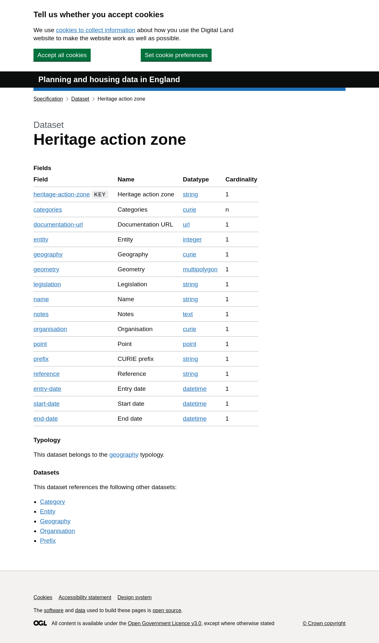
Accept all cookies (62, 55)
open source (166, 610)
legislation (47, 284)
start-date (46, 403)
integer (192, 239)
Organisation (57, 530)
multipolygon (200, 269)
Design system (135, 597)
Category (52, 501)
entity (40, 239)
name (41, 299)
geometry (46, 269)
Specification (48, 99)
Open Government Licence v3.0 (164, 623)
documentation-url (58, 224)
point (40, 343)
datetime (195, 388)
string (190, 194)
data (80, 610)
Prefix (48, 540)
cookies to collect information (95, 30)
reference (46, 373)
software (53, 610)
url (186, 224)
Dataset (80, 99)
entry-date (47, 388)
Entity (48, 511)
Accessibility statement (85, 597)
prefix (40, 358)
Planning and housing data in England (109, 79)
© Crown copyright (324, 623)
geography (48, 254)
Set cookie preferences (176, 55)
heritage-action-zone (61, 194)
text (188, 314)
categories (47, 209)
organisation (50, 329)
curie (189, 209)
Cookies (42, 597)
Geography (55, 521)
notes (40, 314)
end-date (45, 418)
